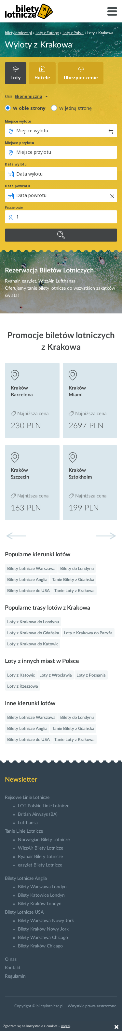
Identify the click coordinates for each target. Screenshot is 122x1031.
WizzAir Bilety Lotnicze (40, 848)
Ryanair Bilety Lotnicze (40, 856)
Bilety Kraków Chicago (40, 946)
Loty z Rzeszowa (22, 686)
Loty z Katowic (21, 675)
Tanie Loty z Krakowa (74, 591)
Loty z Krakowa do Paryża (88, 633)
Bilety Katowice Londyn (41, 895)
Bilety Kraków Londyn (39, 904)
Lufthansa (28, 823)
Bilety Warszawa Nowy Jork (46, 921)
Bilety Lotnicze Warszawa (31, 569)
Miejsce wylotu (18, 121)
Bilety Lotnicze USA (24, 912)
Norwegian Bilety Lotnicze (44, 840)
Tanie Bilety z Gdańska (73, 580)
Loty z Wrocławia (55, 675)
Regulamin (15, 976)
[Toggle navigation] (112, 11)
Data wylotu (16, 164)
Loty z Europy (47, 33)
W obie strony (29, 108)
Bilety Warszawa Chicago (43, 937)
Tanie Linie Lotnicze (24, 831)
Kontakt (12, 968)
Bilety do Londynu (77, 569)
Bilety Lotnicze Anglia (27, 580)
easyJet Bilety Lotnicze (40, 865)
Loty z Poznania (91, 675)
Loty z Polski (73, 33)
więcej (65, 1026)
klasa (8, 96)
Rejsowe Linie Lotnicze (27, 797)
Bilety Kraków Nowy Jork (43, 929)
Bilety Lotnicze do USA (28, 591)
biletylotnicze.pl (18, 33)
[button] (105, 535)
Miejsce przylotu (19, 142)
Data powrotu (17, 186)
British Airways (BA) (38, 814)
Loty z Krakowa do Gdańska (33, 633)
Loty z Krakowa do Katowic (32, 644)
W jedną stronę (75, 108)
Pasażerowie (14, 207)
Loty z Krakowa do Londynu (33, 622)
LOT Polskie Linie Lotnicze (43, 806)
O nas (11, 959)
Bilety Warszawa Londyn (42, 887)
